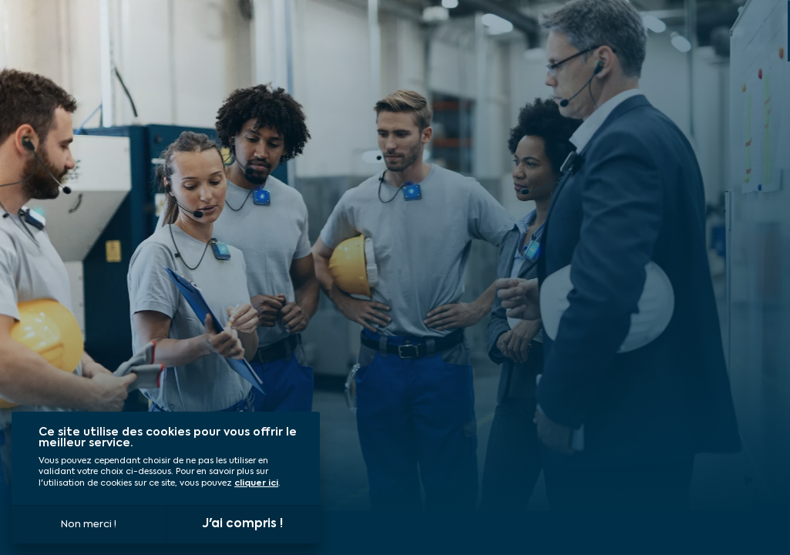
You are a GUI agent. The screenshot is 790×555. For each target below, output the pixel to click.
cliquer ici (256, 483)
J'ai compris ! (243, 524)
